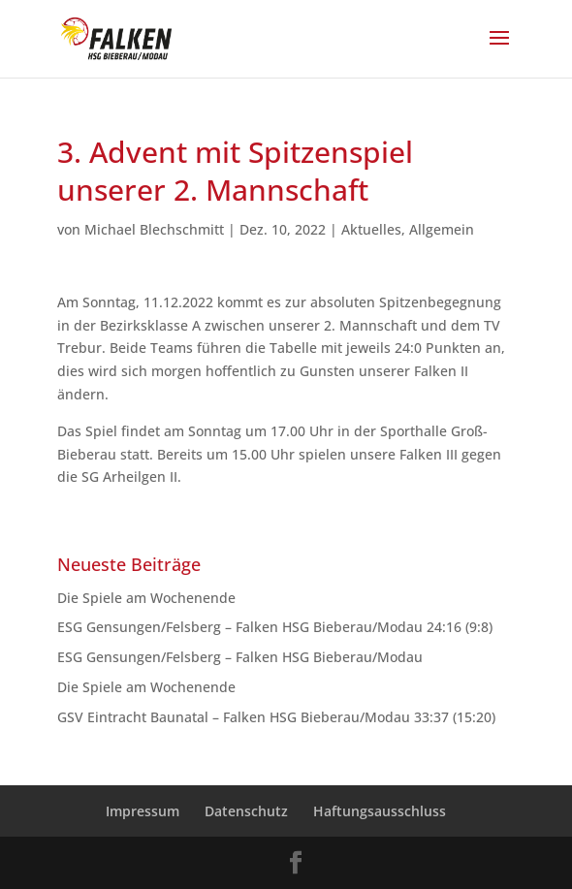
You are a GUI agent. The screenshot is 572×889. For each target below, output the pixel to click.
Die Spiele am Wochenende (146, 597)
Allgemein (441, 229)
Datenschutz (246, 811)
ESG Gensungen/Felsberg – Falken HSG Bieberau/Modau (247, 657)
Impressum (142, 811)
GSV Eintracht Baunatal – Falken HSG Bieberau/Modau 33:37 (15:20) (276, 717)
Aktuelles (371, 229)
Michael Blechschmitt (154, 229)
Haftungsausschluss (379, 811)
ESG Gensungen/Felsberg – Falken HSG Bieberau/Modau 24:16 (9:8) (275, 627)
